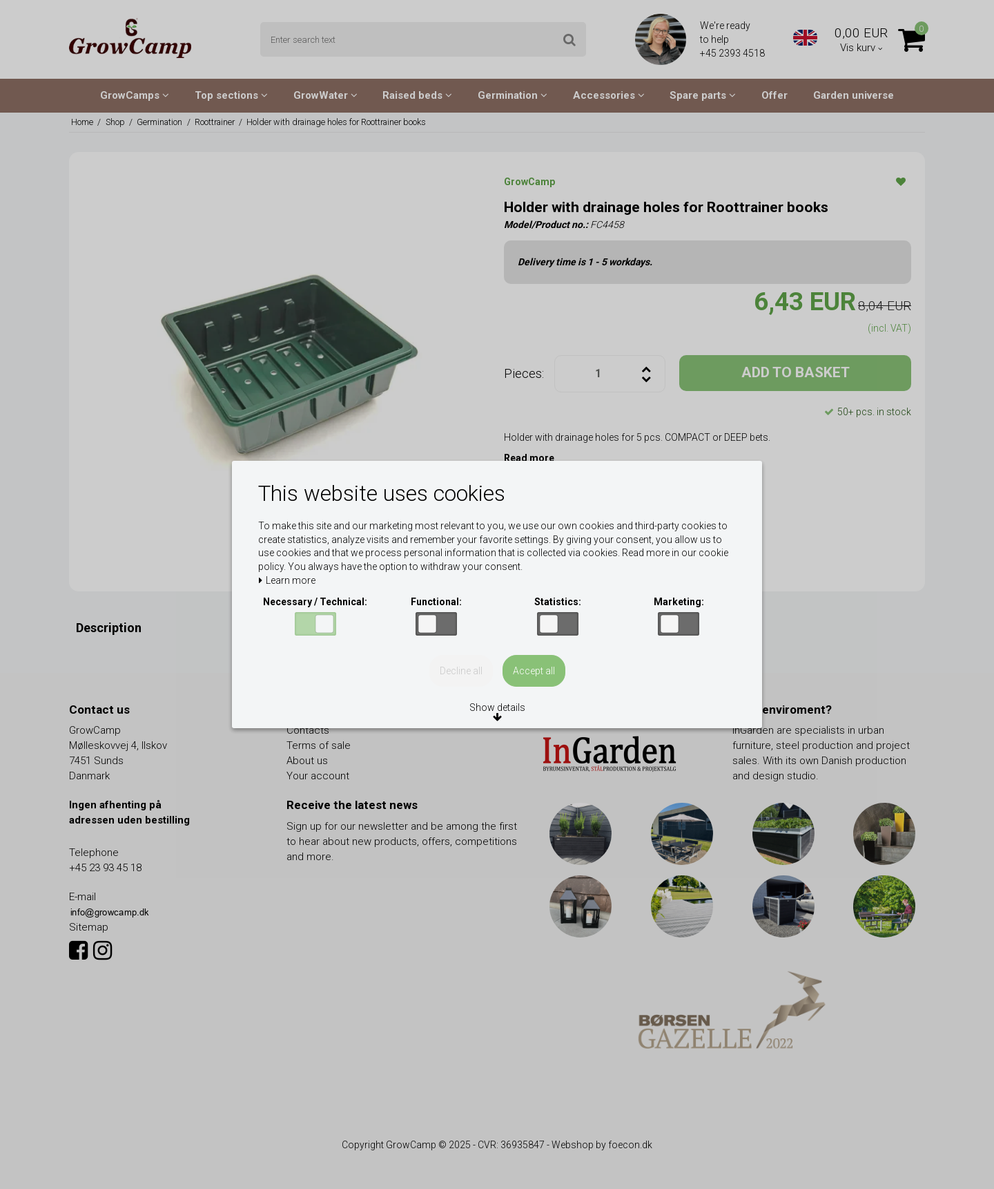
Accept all (534, 670)
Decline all (461, 670)
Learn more (286, 581)
